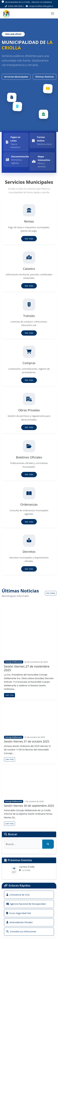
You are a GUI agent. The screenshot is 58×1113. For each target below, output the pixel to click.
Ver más (29, 238)
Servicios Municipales (16, 76)
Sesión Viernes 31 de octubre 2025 (26, 741)
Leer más (9, 695)
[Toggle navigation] (52, 13)
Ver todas (50, 593)
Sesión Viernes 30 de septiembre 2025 (29, 805)
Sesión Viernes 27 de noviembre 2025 (26, 668)
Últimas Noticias (44, 76)
